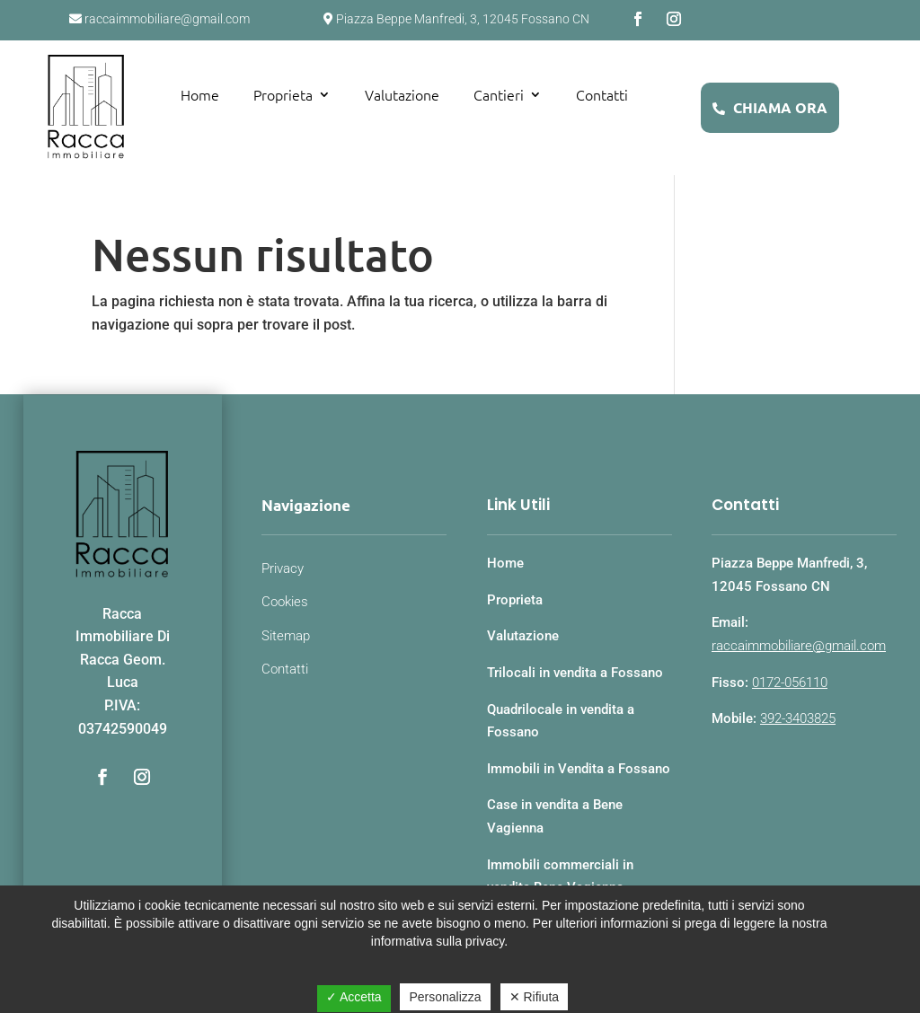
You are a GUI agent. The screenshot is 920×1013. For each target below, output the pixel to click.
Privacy (282, 568)
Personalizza (445, 997)
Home (200, 94)
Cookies (284, 602)
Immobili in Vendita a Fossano (578, 769)
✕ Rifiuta (534, 997)
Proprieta (283, 94)
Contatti (602, 94)
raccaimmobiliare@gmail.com (799, 646)
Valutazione (402, 94)
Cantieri (498, 94)
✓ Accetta (354, 997)
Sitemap (285, 636)
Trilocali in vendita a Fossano (575, 673)
